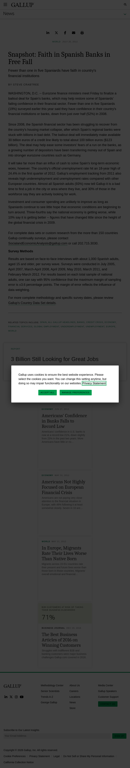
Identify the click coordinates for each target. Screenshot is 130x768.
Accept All (47, 392)
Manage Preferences (75, 392)
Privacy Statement (94, 383)
